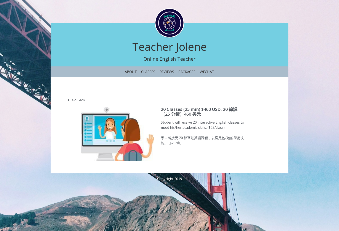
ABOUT (131, 71)
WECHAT (207, 71)
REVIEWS (167, 71)
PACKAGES (186, 71)
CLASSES (148, 71)
